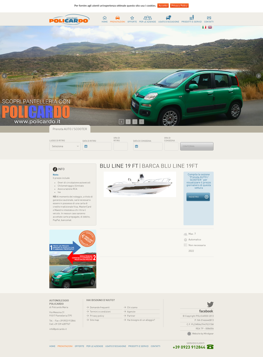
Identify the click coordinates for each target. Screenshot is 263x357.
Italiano (204, 27)
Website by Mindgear (200, 334)
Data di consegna (142, 141)
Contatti (209, 22)
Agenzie (131, 312)
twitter (210, 304)
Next (258, 76)
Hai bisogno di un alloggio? (141, 320)
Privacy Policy (179, 5)
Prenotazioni (117, 22)
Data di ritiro (89, 141)
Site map (94, 320)
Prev (4, 76)
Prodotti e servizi (191, 22)
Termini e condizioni (100, 312)
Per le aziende (147, 22)
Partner (131, 316)
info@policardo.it (58, 329)
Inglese (210, 27)
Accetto (163, 5)
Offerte (132, 22)
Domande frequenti (100, 307)
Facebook (206, 311)
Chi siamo (132, 307)
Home (105, 22)
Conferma (188, 146)
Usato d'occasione (168, 22)
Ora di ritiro (117, 139)
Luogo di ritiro (57, 141)
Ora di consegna (169, 139)
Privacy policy (97, 316)
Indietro (194, 197)
